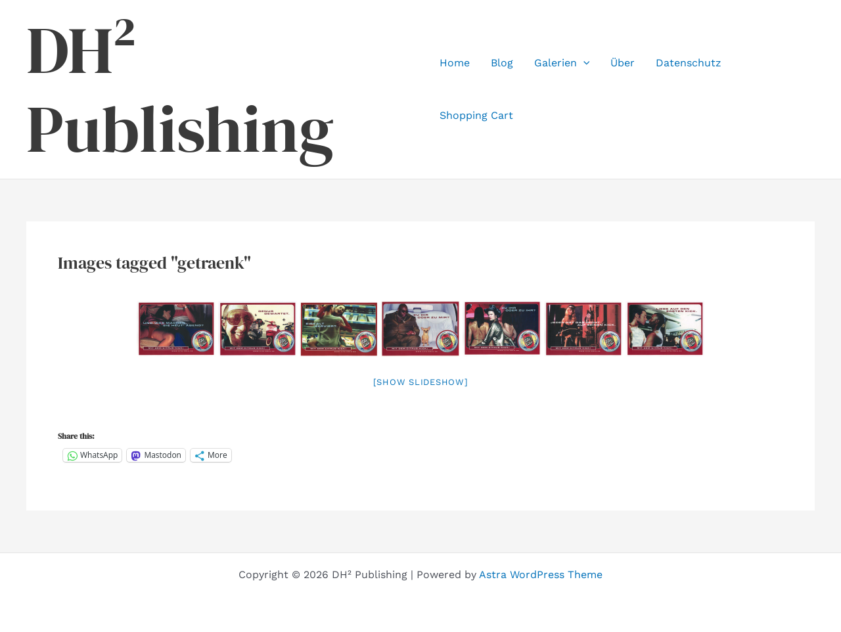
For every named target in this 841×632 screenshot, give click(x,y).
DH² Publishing (180, 89)
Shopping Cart (476, 115)
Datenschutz (688, 62)
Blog (502, 62)
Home (455, 62)
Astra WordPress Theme (540, 574)
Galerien (562, 63)
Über (622, 62)
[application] (583, 63)
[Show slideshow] (420, 382)
